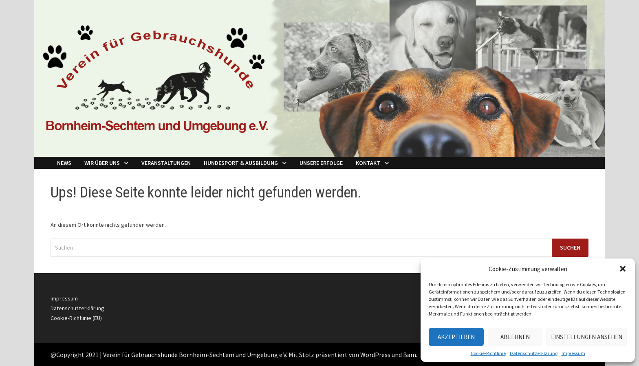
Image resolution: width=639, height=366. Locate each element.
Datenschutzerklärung (533, 353)
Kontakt (368, 163)
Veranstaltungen (166, 163)
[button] (623, 269)
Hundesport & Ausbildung (241, 163)
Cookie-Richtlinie (488, 353)
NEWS (64, 163)
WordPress (375, 355)
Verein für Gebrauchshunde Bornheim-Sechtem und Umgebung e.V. (195, 355)
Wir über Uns (102, 163)
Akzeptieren (456, 337)
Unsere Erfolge (321, 163)
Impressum (573, 353)
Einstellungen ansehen (586, 337)
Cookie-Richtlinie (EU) (76, 318)
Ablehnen (515, 337)
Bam (409, 355)
